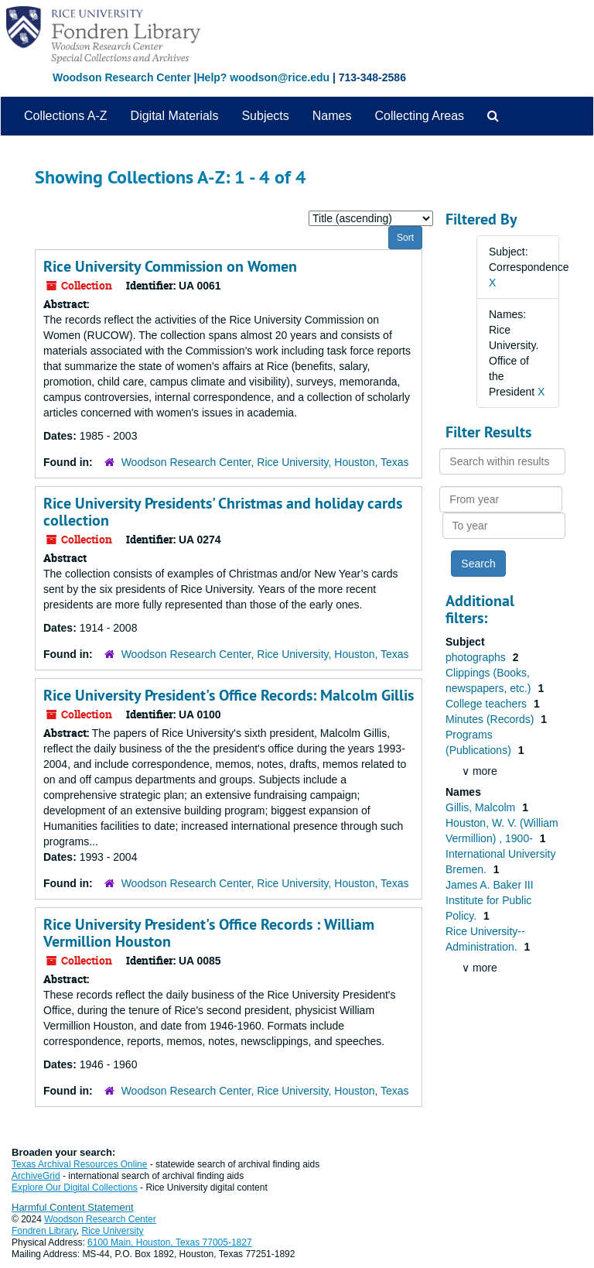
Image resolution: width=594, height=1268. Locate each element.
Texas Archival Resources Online (79, 1164)
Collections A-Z (66, 115)
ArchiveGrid (36, 1175)
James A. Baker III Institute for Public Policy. (490, 900)
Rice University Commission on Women (170, 266)
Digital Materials (175, 115)
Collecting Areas (419, 115)
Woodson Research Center (122, 77)
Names (332, 115)
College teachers (488, 703)
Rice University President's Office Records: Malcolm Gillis (228, 695)
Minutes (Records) (491, 719)
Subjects (264, 115)
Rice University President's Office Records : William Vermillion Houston (208, 932)
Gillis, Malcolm (482, 807)
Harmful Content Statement (73, 1207)
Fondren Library (44, 1230)
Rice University (113, 1230)
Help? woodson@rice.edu (262, 77)
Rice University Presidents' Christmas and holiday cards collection (222, 511)
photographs (477, 657)
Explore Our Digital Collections (75, 1187)
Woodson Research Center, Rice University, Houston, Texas (265, 462)
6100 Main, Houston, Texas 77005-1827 (169, 1242)
